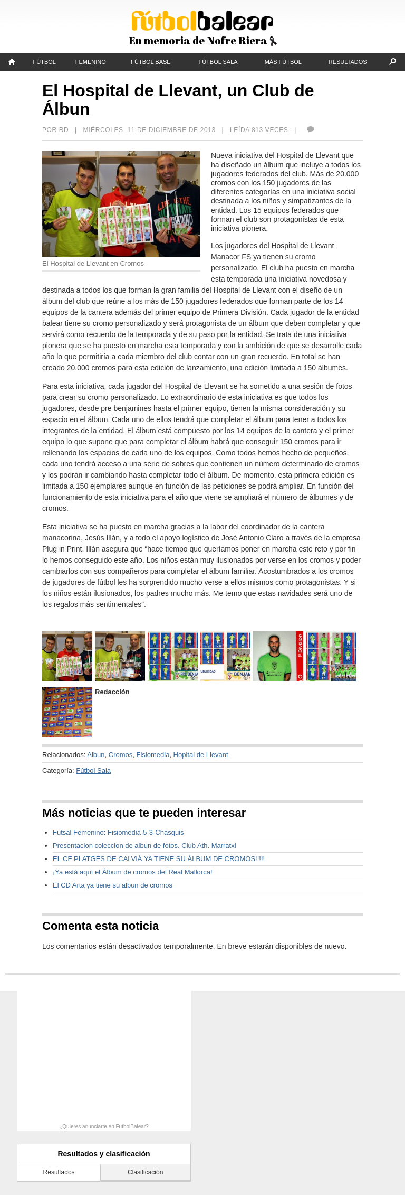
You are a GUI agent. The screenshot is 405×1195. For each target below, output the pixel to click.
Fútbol (44, 62)
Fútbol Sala (217, 62)
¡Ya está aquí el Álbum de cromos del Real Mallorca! (133, 872)
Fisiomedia (153, 755)
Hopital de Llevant (200, 755)
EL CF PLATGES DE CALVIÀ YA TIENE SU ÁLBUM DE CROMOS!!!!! (159, 859)
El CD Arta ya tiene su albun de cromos (112, 885)
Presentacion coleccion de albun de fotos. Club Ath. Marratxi (144, 845)
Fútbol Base (150, 62)
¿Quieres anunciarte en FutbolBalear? (104, 1126)
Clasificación (145, 1172)
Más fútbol (283, 62)
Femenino (90, 62)
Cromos (121, 755)
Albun (95, 755)
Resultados (348, 62)
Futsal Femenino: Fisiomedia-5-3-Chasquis (118, 832)
